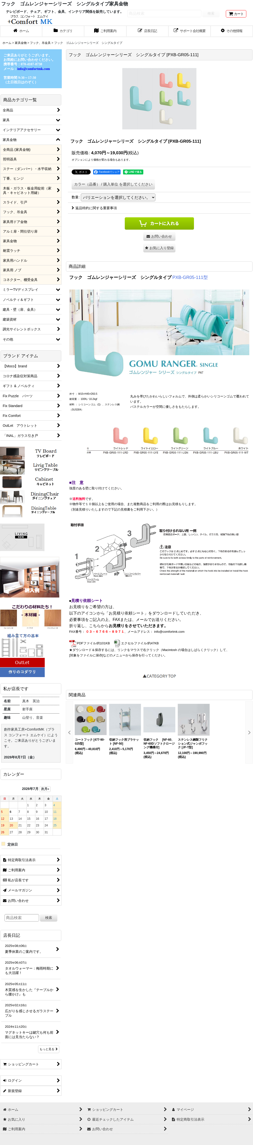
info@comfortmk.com (169, 631)
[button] (232, 31)
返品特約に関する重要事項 (94, 208)
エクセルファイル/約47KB (136, 643)
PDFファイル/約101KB (89, 643)
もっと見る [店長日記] (49, 1049)
